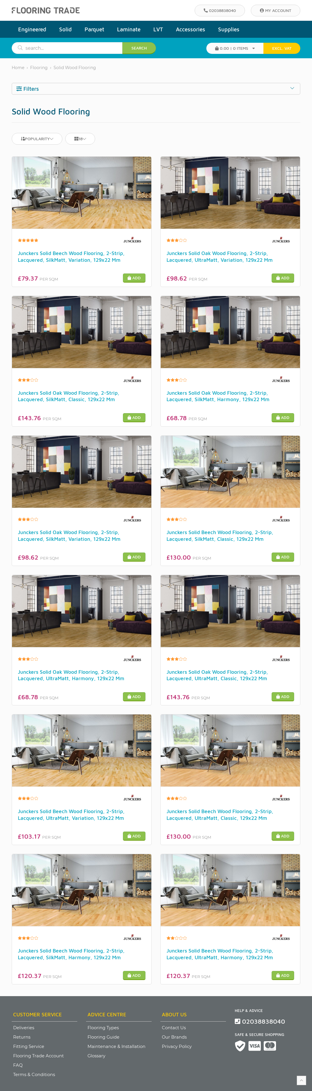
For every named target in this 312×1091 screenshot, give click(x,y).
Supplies (228, 29)
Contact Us (174, 1027)
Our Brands (174, 1037)
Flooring (39, 67)
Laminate (128, 29)
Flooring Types (103, 1027)
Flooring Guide (103, 1037)
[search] (73, 48)
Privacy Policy (177, 1046)
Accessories (190, 29)
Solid (65, 29)
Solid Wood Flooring (75, 67)
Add (134, 277)
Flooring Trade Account (38, 1055)
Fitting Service (28, 1046)
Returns (21, 1037)
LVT (158, 29)
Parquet (94, 29)
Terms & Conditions (34, 1074)
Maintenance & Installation (116, 1046)
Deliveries (23, 1027)
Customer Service (37, 1014)
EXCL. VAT (282, 48)
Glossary (96, 1055)
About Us (174, 1014)
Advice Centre (107, 1014)
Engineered (32, 29)
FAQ (18, 1065)
